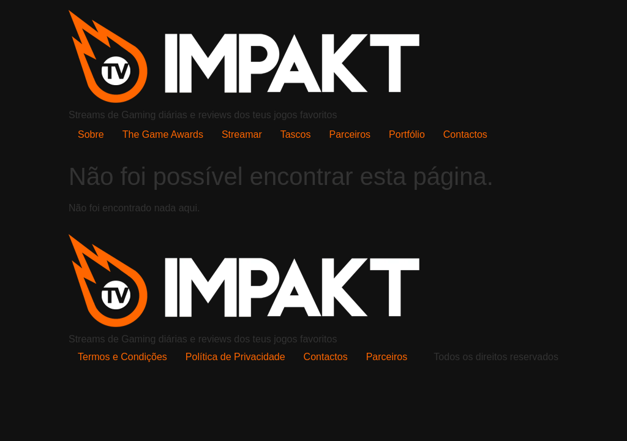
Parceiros (350, 134)
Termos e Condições (122, 357)
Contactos (465, 134)
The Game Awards (162, 134)
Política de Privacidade (235, 357)
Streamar (242, 134)
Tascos (295, 134)
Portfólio (407, 134)
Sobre (91, 134)
